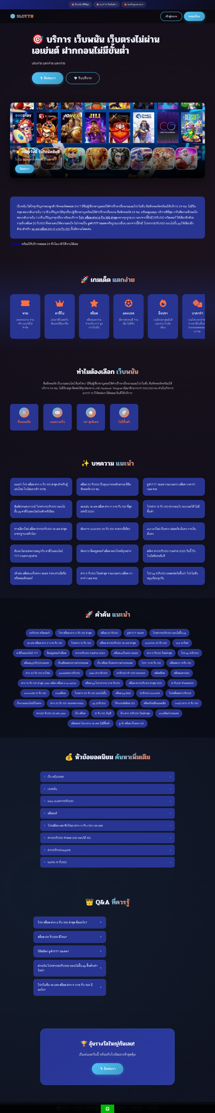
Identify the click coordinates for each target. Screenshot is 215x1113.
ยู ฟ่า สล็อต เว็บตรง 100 (131, 723)
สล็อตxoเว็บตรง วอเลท (126, 653)
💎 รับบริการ (83, 78)
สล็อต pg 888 (123, 693)
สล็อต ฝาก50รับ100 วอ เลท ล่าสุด (118, 643)
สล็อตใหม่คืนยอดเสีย (155, 703)
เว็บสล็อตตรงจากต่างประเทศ (73, 663)
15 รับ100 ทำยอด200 (182, 683)
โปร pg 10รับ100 (190, 653)
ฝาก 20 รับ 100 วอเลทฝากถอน (66, 703)
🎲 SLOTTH (22, 16)
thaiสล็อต (60, 693)
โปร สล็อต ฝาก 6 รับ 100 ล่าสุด (75, 632)
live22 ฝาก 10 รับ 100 (186, 703)
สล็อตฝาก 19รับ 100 (180, 663)
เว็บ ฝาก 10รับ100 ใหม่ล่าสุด (135, 713)
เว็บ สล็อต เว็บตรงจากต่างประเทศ (115, 663)
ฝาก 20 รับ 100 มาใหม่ (38, 673)
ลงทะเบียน (194, 16)
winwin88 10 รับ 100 (35, 693)
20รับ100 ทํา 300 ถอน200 (131, 673)
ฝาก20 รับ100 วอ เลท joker (51, 713)
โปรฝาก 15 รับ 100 (81, 643)
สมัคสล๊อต (159, 673)
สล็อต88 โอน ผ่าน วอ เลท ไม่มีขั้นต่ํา (90, 723)
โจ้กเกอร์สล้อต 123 (125, 703)
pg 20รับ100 (99, 703)
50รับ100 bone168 (150, 693)
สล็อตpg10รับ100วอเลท (36, 663)
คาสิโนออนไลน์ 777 (27, 653)
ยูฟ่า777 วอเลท (135, 632)
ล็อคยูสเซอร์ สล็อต (56, 653)
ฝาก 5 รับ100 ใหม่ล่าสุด (159, 653)
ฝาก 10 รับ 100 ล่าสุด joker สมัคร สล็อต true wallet (48, 683)
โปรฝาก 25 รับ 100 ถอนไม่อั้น (90, 693)
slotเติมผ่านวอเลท (169, 713)
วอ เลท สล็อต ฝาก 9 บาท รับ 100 (44, 643)
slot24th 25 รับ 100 (156, 643)
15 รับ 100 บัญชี (103, 713)
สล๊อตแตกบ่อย (181, 673)
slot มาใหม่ (182, 643)
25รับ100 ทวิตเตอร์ (39, 632)
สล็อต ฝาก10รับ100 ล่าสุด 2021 (145, 683)
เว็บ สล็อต (80, 713)
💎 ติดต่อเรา (47, 78)
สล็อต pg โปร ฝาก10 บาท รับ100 (102, 683)
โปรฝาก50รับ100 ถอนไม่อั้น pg (169, 632)
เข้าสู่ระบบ (171, 16)
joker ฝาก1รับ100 (98, 673)
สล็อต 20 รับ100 (109, 632)
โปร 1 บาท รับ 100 (151, 663)
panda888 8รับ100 (69, 673)
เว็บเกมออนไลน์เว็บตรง (29, 703)
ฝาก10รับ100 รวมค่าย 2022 (90, 653)
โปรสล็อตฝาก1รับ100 (180, 693)
